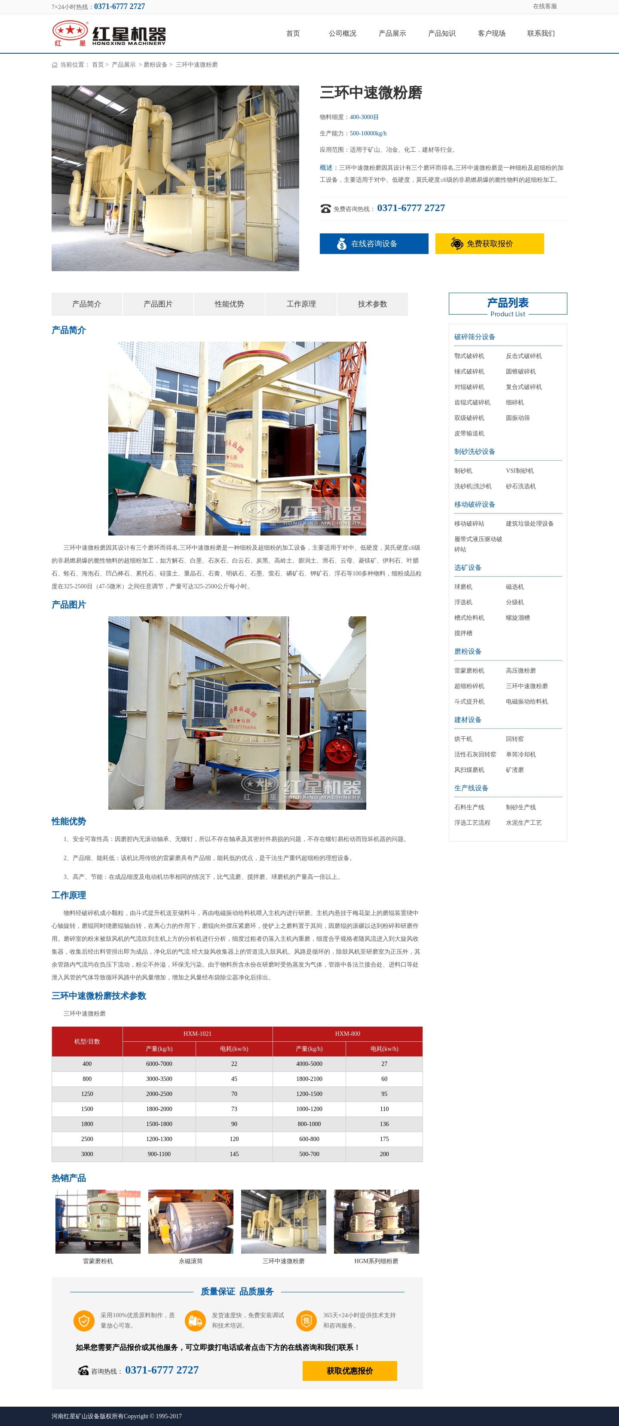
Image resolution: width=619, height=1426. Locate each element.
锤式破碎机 (469, 371)
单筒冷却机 (521, 754)
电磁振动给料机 (527, 701)
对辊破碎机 (469, 387)
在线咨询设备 (374, 243)
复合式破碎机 (524, 387)
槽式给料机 (469, 618)
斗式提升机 (469, 701)
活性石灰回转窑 (475, 754)
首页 (293, 33)
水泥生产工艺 (524, 823)
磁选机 (515, 587)
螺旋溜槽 (518, 618)
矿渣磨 (515, 770)
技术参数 (372, 304)
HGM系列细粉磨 (377, 1261)
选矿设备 (468, 567)
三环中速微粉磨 (284, 1261)
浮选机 (463, 602)
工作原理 (301, 304)
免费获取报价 (490, 243)
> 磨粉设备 (152, 64)
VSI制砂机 (520, 471)
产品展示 (392, 33)
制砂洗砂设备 (475, 451)
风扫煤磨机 (469, 770)
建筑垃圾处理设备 (530, 523)
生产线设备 (471, 788)
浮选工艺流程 (472, 823)
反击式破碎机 (524, 356)
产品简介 (86, 304)
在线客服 (545, 6)
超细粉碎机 (469, 686)
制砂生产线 (521, 807)
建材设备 (468, 719)
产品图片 (158, 304)
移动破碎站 (469, 523)
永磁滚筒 (191, 1261)
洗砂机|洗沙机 (473, 486)
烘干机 (463, 739)
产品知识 (442, 33)
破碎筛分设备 (475, 336)
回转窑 (515, 739)
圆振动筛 (518, 418)
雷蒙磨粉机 (98, 1261)
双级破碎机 (469, 418)
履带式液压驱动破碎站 (478, 544)
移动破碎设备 (475, 504)
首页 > (101, 64)
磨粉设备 (468, 651)
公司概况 (342, 33)
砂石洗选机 (521, 486)
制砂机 (463, 471)
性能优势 (229, 304)
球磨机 (463, 587)
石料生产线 (469, 807)
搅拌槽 (463, 633)
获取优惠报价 (350, 1371)
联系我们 (541, 33)
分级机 (515, 602)
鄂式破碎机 (469, 356)
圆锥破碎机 (521, 371)
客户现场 (492, 33)
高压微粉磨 (521, 670)
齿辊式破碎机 (472, 402)
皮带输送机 (469, 433)
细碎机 (515, 402)
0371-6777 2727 (411, 207)
